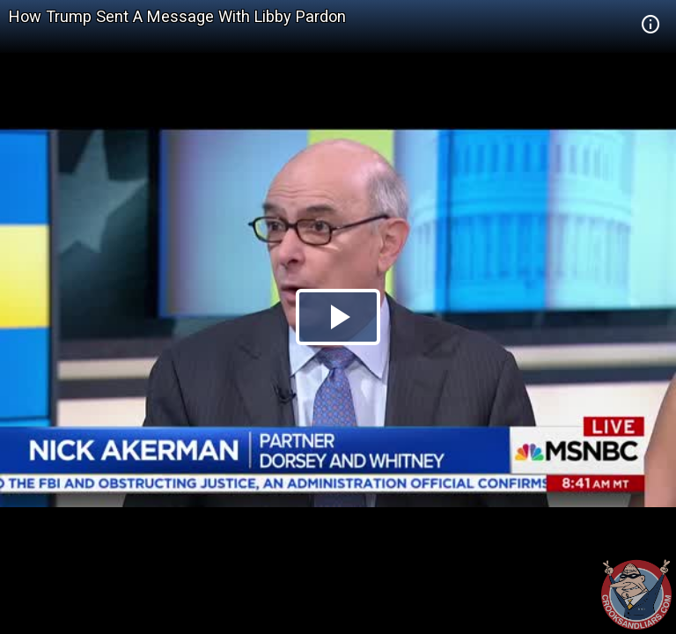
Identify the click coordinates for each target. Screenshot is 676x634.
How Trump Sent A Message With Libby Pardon (177, 16)
